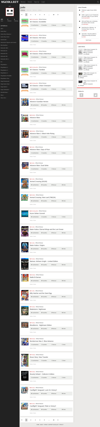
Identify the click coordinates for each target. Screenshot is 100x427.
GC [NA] (32, 179)
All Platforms (4, 25)
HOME (38, 424)
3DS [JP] (32, 387)
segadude (85, 30)
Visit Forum (88, 40)
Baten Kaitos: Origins (37, 245)
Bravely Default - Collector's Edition (42, 374)
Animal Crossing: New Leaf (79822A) (43, 197)
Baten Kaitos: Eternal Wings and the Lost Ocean (46, 229)
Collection (22, 10)
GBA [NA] (32, 99)
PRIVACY (61, 424)
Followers (9, 20)
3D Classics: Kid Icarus (38, 38)
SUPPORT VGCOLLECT (53, 424)
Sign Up (36, 2)
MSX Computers (88, 52)
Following (16, 20)
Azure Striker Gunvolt (37, 213)
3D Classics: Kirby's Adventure (40, 54)
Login (43, 2)
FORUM (46, 424)
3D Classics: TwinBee (37, 70)
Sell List (34, 10)
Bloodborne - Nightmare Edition (41, 325)
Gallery (39, 10)
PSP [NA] (32, 354)
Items (3, 20)
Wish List (29, 10)
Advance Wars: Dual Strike (39, 165)
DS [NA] (32, 147)
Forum (30, 2)
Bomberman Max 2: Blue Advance (41, 341)
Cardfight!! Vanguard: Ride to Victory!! (43, 406)
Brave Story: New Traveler (39, 357)
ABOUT (41, 424)
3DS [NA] (32, 195)
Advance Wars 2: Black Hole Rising (42, 133)
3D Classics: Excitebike (38, 22)
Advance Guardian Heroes (39, 101)
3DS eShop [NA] (34, 19)
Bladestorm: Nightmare (38, 309)
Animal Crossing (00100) (38, 181)
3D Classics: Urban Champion (40, 85)
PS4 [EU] (32, 322)
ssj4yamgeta (85, 24)
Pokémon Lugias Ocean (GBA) (89, 10)
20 (53, 14)
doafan (84, 36)
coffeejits (87, 54)
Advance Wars (35, 117)
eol (83, 11)
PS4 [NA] (32, 259)
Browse (23, 2)
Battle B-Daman (35, 277)
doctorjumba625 (86, 18)
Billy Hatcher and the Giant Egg (41, 293)
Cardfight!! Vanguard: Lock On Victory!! (43, 390)
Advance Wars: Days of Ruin (40, 149)
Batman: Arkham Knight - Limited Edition (44, 261)
